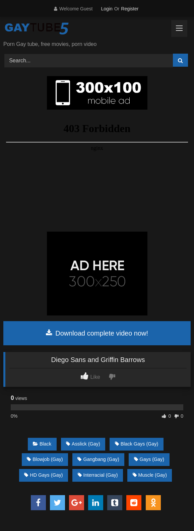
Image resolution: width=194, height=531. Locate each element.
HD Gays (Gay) (43, 475)
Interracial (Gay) (98, 475)
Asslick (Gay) (83, 444)
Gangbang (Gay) (98, 459)
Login (106, 8)
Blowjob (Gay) (45, 459)
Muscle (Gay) (150, 475)
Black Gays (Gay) (136, 444)
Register (129, 8)
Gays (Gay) (149, 459)
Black (42, 444)
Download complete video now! (97, 333)
